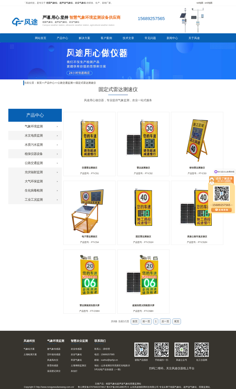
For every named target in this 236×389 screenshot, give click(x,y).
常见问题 (150, 38)
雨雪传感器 (52, 365)
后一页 (165, 321)
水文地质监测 (34, 135)
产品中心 (62, 38)
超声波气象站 (123, 383)
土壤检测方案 (30, 354)
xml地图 (208, 3)
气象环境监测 (34, 126)
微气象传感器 (53, 349)
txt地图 (200, 3)
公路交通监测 (65, 82)
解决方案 (84, 38)
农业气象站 (76, 354)
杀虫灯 (74, 371)
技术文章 (128, 38)
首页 (39, 82)
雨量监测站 (135, 383)
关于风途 (194, 38)
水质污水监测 (34, 144)
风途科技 (29, 340)
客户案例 (106, 38)
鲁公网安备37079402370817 (92, 387)
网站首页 (40, 38)
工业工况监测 (34, 199)
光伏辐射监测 (34, 172)
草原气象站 (76, 360)
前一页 (146, 321)
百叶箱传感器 (53, 354)
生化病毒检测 (34, 190)
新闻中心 (172, 38)
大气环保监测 (34, 181)
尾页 (176, 321)
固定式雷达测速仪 (86, 82)
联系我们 (100, 340)
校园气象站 (111, 383)
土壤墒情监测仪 (78, 365)
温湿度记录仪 (53, 371)
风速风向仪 (52, 360)
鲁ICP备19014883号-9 (118, 387)
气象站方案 (29, 349)
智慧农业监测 (79, 340)
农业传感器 (76, 349)
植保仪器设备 (34, 154)
